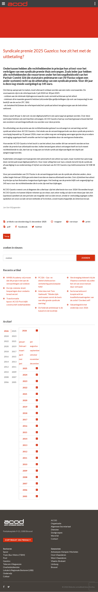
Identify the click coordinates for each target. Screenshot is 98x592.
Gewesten (56, 549)
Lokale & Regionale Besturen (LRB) (18, 570)
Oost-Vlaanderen (58, 555)
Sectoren (7, 549)
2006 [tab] (6, 382)
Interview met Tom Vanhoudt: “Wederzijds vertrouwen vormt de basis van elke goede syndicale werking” (50, 297)
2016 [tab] (6, 356)
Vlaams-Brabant (58, 561)
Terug (6, 236)
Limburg (54, 564)
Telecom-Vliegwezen (12, 564)
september (35, 350)
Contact (54, 539)
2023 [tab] (14, 336)
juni (20, 363)
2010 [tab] (6, 372)
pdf (8, 226)
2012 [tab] (6, 367)
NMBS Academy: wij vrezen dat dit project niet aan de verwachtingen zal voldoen (18, 280)
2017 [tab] (14, 351)
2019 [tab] (14, 346)
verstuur (74, 221)
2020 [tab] (6, 346)
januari (22, 342)
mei (20, 359)
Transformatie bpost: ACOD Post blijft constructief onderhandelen (18, 301)
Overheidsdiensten (11, 567)
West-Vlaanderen (58, 558)
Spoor (5, 552)
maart (21, 350)
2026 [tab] (6, 331)
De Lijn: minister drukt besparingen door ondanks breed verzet (18, 291)
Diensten (55, 529)
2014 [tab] (6, 361)
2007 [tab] (14, 377)
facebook (22, 226)
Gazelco (6, 561)
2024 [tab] (6, 336)
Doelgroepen (56, 532)
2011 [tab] (14, 367)
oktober (33, 355)
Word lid (55, 536)
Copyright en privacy (18, 540)
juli (31, 342)
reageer (58, 221)
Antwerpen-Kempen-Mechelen (64, 552)
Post (5, 558)
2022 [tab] (6, 341)
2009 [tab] (14, 372)
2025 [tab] (14, 331)
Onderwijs (7, 573)
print (88, 221)
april (21, 355)
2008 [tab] (6, 377)
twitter (38, 226)
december (34, 363)
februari (22, 346)
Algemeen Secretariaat (61, 526)
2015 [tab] (14, 356)
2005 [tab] (14, 382)
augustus (34, 346)
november (34, 359)
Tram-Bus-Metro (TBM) (14, 555)
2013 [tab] (14, 361)
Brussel (54, 567)
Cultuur (6, 576)
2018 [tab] (6, 351)
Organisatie (56, 523)
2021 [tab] (14, 341)
